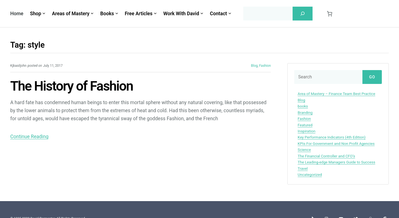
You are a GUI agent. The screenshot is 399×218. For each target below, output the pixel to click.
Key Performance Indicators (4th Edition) (331, 137)
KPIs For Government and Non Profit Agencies (336, 143)
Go (372, 77)
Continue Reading (29, 136)
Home (16, 13)
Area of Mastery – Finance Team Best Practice (336, 93)
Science (304, 149)
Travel (303, 168)
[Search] (303, 13)
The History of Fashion (71, 86)
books (303, 106)
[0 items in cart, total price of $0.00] (329, 14)
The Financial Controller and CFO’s (326, 156)
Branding (305, 112)
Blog (254, 66)
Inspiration (306, 131)
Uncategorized (310, 174)
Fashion (265, 66)
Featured (305, 125)
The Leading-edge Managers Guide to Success (336, 162)
